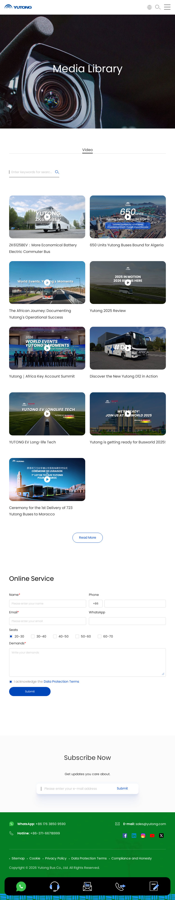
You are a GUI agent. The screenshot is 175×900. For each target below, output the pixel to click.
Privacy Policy (56, 858)
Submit (122, 790)
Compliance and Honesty (131, 858)
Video (87, 150)
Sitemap (18, 858)
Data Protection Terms (61, 681)
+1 (95, 603)
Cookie (34, 858)
